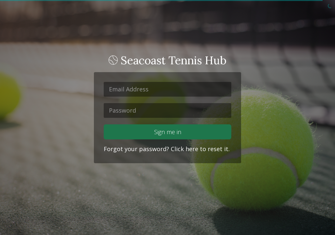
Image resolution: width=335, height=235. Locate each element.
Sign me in (167, 132)
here (191, 149)
